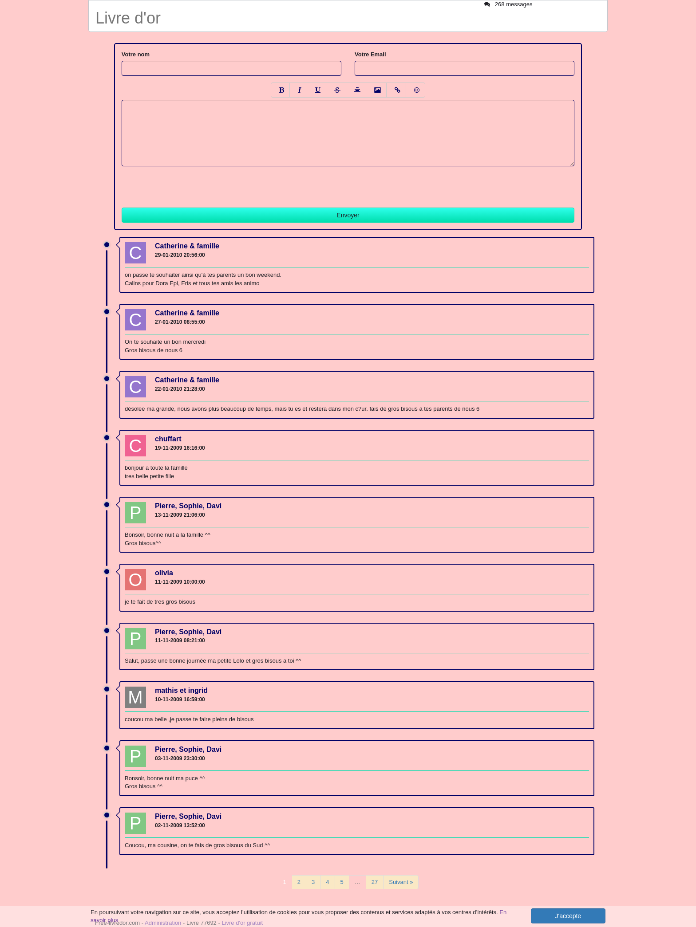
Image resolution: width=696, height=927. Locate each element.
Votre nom (136, 54)
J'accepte (568, 915)
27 (375, 882)
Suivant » (401, 882)
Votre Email (370, 54)
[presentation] (189, 183)
